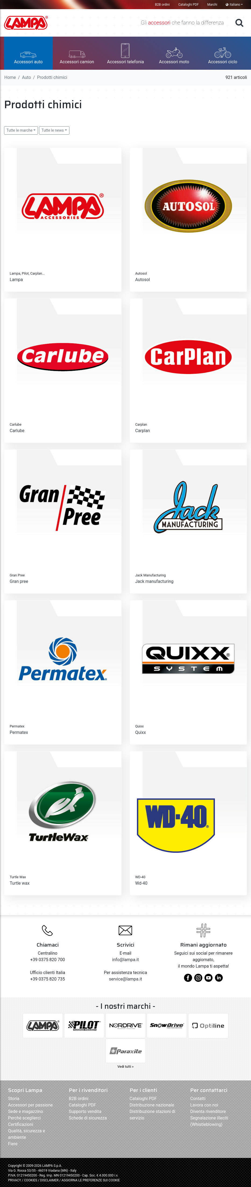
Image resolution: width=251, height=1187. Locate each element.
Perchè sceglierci (24, 1118)
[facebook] (188, 979)
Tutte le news (52, 130)
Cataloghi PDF (188, 4)
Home (10, 77)
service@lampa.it (125, 979)
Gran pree (19, 581)
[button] (28, 53)
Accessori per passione (30, 1105)
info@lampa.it (125, 959)
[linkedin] (219, 979)
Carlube (17, 430)
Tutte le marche (19, 130)
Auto (26, 77)
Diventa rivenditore (208, 1111)
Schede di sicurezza (88, 1118)
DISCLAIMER (49, 1180)
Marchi (212, 4)
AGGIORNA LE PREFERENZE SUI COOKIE (90, 1180)
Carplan (142, 430)
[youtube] (208, 979)
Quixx (140, 732)
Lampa (16, 279)
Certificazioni (20, 1124)
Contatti (198, 1098)
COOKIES (30, 1180)
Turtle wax (20, 883)
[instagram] (198, 979)
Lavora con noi (204, 1105)
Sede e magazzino (25, 1111)
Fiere (12, 1143)
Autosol (142, 279)
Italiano (233, 4)
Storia (13, 1098)
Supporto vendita (85, 1111)
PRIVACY (14, 1180)
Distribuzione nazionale (152, 1105)
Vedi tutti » (125, 1067)
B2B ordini (162, 4)
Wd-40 (141, 883)
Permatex (19, 732)
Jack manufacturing (154, 581)
